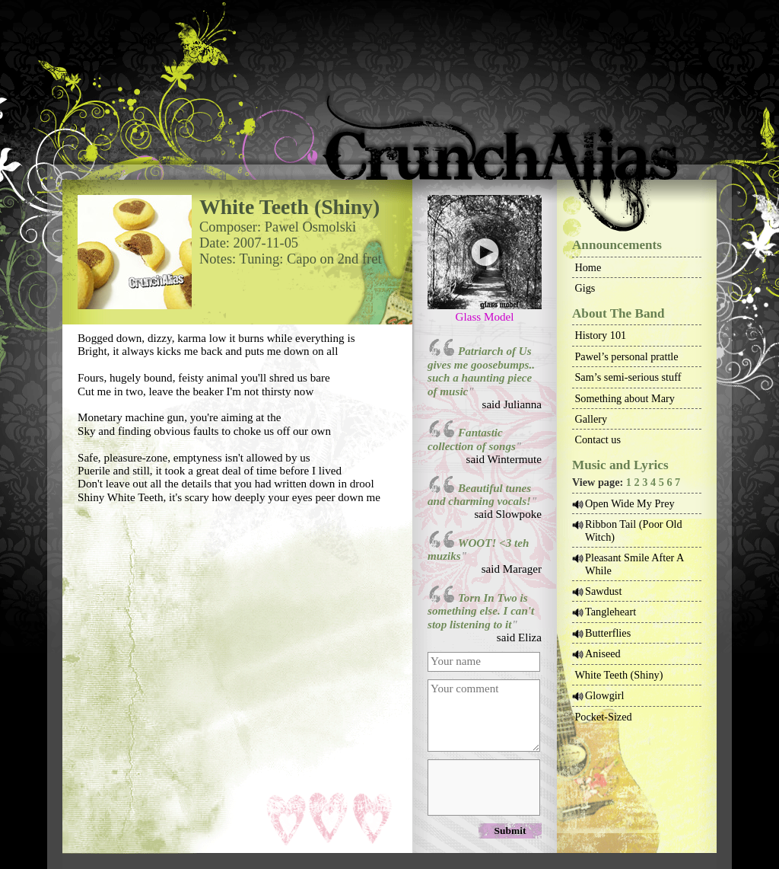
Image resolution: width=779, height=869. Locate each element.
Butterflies (608, 633)
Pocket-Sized (602, 717)
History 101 (600, 335)
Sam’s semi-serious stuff (627, 377)
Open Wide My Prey (630, 503)
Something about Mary (624, 398)
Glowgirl (605, 695)
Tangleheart (610, 611)
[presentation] (483, 787)
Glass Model (485, 317)
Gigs (584, 288)
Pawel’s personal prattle (626, 356)
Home (587, 267)
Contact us (597, 439)
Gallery (590, 419)
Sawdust (603, 591)
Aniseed (603, 653)
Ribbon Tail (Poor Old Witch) (633, 530)
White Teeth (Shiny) (618, 675)
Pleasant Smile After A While (634, 563)
